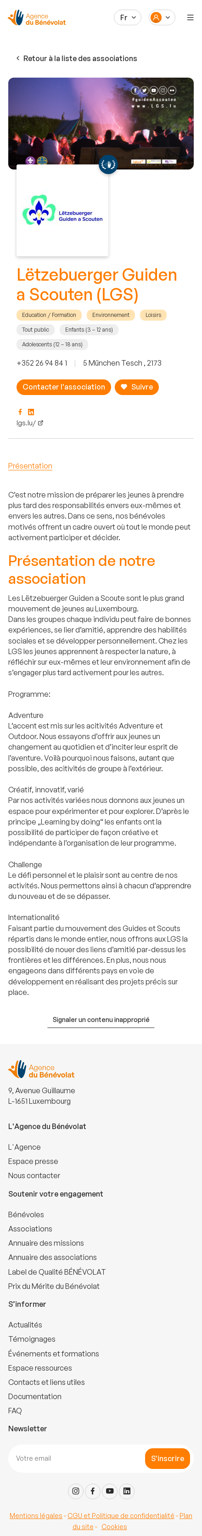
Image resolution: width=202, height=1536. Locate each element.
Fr (124, 17)
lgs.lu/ (26, 423)
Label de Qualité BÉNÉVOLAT (57, 1271)
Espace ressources (40, 1367)
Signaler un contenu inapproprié (101, 1019)
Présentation (30, 465)
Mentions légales (36, 1515)
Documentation (35, 1396)
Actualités (25, 1324)
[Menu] (190, 17)
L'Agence (24, 1147)
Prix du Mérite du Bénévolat (54, 1286)
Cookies (114, 1526)
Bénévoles (26, 1214)
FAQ (15, 1410)
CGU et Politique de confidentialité (120, 1515)
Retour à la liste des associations (75, 58)
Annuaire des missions (46, 1243)
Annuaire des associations (52, 1257)
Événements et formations (53, 1353)
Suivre (136, 387)
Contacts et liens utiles (46, 1382)
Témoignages (32, 1339)
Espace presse (33, 1161)
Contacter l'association (63, 386)
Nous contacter (34, 1175)
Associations (30, 1228)
